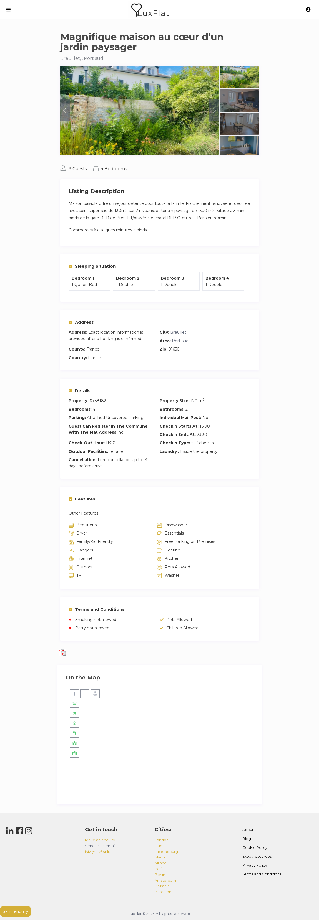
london (162, 840)
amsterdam (165, 880)
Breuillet (178, 332)
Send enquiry (15, 911)
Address (81, 322)
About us (250, 829)
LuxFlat (153, 13)
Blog (246, 838)
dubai (160, 846)
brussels (162, 886)
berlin (160, 874)
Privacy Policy (254, 865)
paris (159, 869)
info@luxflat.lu (97, 852)
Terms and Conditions (97, 609)
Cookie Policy (254, 847)
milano (161, 863)
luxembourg (166, 851)
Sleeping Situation (92, 266)
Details (80, 390)
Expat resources (257, 856)
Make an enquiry (100, 840)
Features (82, 499)
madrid (161, 857)
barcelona (164, 892)
